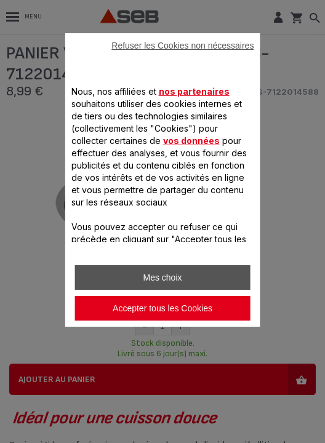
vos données (191, 140)
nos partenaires (194, 91)
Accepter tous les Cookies (162, 308)
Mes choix (162, 277)
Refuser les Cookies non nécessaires (182, 45)
